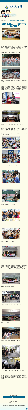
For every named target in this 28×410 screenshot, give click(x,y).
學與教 (3, 20)
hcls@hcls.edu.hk (15, 402)
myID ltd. (16, 407)
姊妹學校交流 (7, 20)
